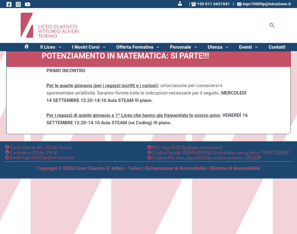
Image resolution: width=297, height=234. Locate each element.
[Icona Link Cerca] (272, 25)
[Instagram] (18, 4)
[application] (88, 49)
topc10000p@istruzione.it (267, 4)
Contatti (279, 49)
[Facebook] (9, 4)
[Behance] (27, 4)
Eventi (255, 49)
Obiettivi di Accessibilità (235, 172)
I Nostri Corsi (114, 49)
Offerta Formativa (158, 49)
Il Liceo (80, 49)
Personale (199, 49)
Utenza (229, 49)
